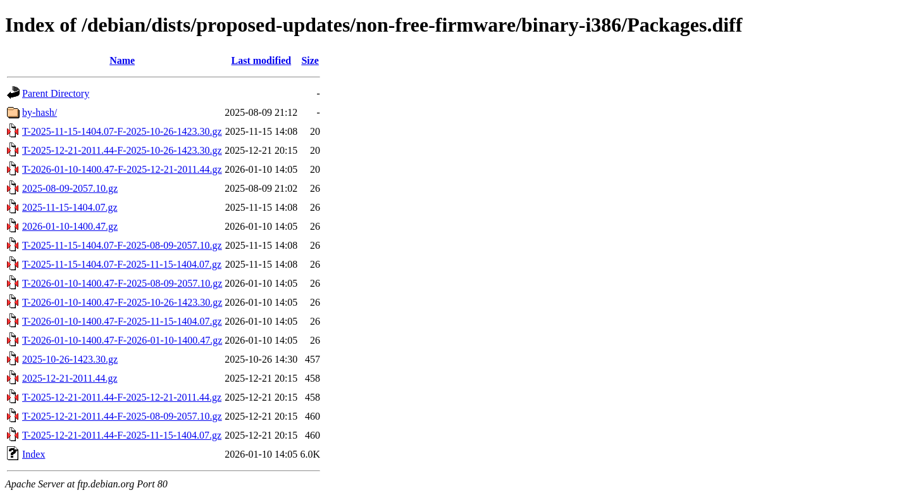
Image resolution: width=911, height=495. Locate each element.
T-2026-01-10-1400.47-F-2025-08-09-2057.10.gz (122, 283)
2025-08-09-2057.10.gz (70, 188)
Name (122, 60)
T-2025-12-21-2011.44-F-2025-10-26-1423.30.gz (122, 150)
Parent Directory (55, 93)
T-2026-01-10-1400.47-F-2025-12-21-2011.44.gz (122, 169)
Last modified (261, 60)
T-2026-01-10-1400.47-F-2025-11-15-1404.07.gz (122, 321)
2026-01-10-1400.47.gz (70, 226)
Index (33, 454)
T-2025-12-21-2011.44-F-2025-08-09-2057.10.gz (122, 416)
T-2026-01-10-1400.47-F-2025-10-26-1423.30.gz (122, 302)
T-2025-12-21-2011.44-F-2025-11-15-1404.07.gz (121, 435)
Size (310, 60)
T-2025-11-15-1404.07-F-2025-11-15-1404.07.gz (121, 264)
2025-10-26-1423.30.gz (70, 359)
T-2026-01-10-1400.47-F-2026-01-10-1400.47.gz (122, 340)
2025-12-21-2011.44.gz (70, 378)
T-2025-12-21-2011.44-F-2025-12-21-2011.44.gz (121, 397)
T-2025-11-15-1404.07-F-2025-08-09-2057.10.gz (122, 245)
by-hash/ (39, 112)
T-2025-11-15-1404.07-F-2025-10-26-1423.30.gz (122, 131)
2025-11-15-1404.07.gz (70, 207)
